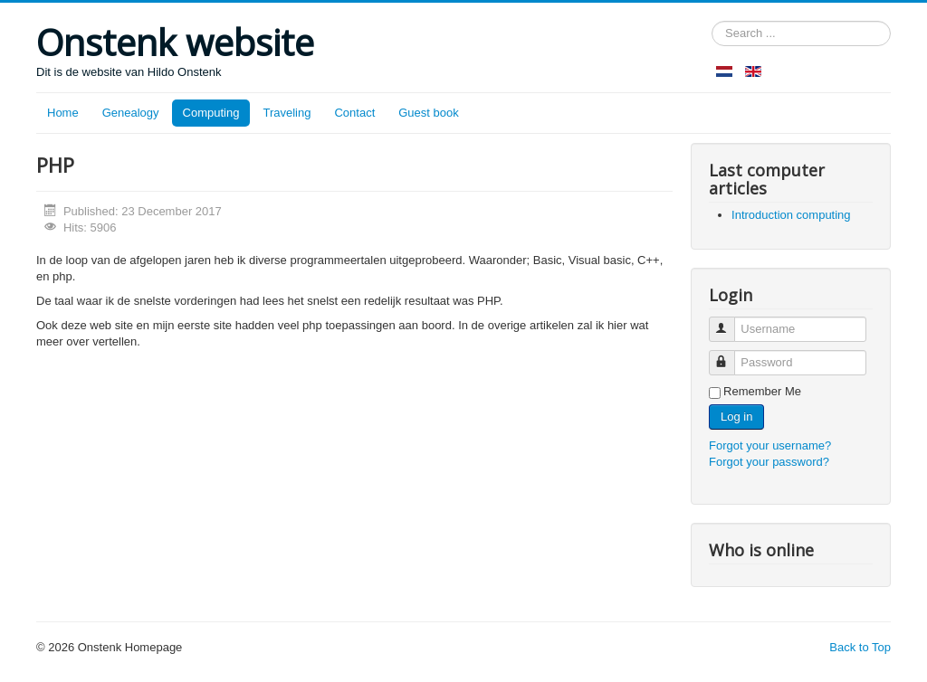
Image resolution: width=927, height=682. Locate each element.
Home (63, 112)
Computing (211, 112)
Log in (736, 416)
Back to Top (860, 647)
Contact (354, 112)
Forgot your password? (769, 462)
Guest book (428, 112)
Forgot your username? (770, 445)
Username (730, 321)
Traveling (287, 112)
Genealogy (130, 112)
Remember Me (762, 391)
